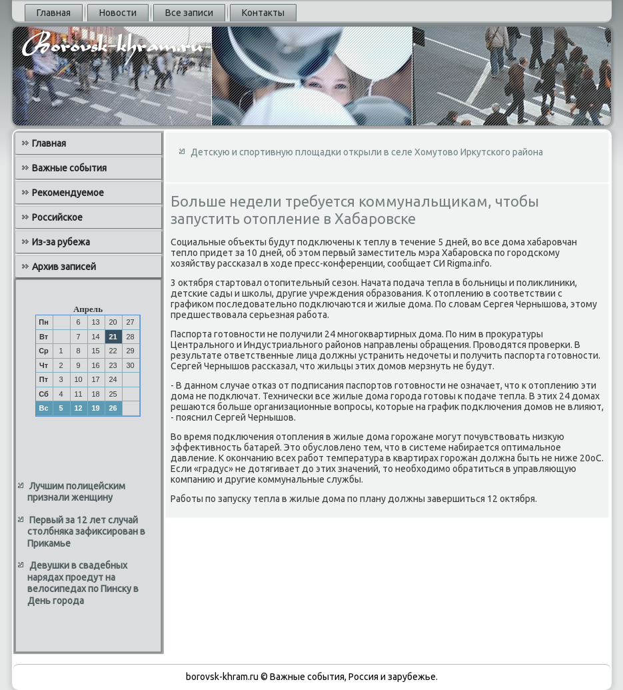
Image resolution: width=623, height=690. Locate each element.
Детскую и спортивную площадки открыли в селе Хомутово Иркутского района (367, 152)
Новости (118, 12)
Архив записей (64, 266)
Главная (54, 12)
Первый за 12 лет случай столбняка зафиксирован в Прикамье (86, 532)
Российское (57, 217)
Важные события (69, 168)
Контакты (263, 12)
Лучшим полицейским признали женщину (76, 492)
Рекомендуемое (68, 192)
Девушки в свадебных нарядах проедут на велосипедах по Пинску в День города (83, 583)
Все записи (189, 12)
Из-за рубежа (61, 242)
